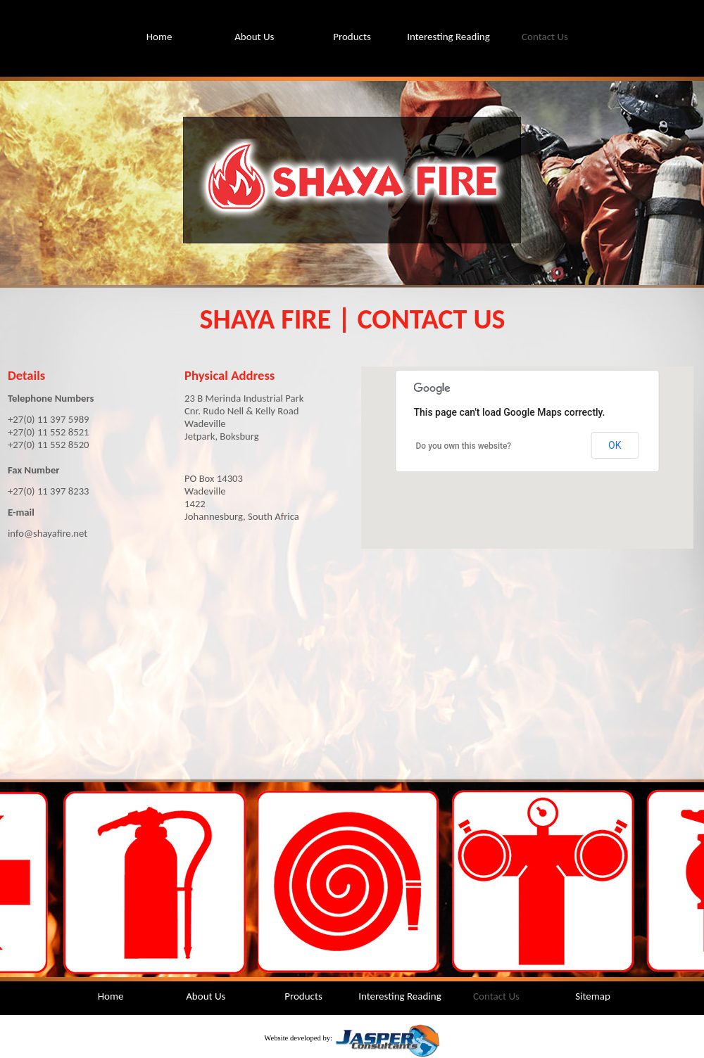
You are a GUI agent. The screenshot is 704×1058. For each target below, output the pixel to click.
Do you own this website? (464, 446)
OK (614, 445)
